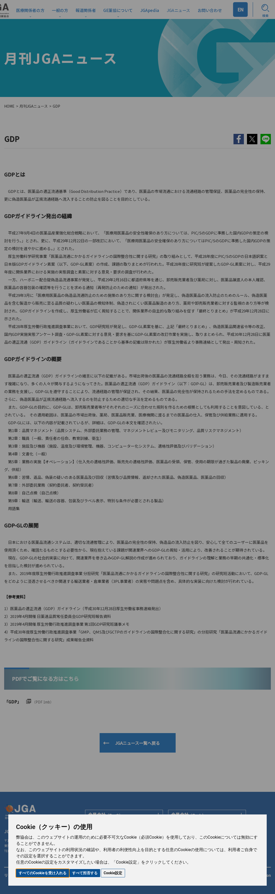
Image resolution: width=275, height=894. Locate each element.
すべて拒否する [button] (85, 873)
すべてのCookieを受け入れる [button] (42, 873)
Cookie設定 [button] (113, 873)
